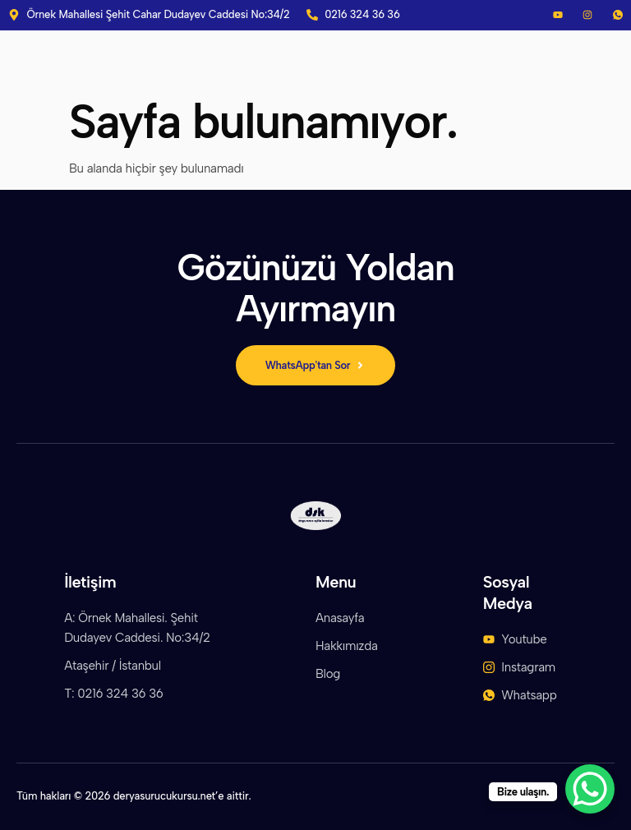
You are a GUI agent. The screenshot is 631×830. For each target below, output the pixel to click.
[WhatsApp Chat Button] (590, 789)
